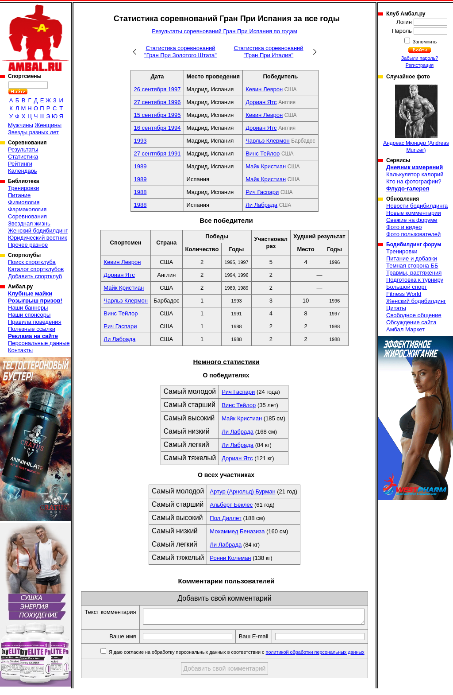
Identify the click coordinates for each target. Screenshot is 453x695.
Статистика (23, 156)
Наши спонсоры (29, 314)
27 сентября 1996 (157, 102)
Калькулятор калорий (415, 174)
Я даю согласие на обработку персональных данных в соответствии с (236, 661)
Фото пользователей (413, 234)
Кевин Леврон (264, 89)
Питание (19, 195)
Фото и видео (404, 227)
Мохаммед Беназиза (237, 531)
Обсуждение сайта (411, 322)
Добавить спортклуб (35, 276)
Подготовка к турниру (414, 279)
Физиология (23, 202)
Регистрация (420, 65)
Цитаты (396, 308)
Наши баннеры (28, 307)
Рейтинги (20, 163)
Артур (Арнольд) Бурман (242, 491)
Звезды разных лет (33, 132)
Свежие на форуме (412, 220)
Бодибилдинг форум (413, 244)
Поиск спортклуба (32, 262)
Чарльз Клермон (268, 140)
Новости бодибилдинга (417, 205)
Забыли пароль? (419, 58)
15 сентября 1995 (157, 115)
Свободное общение (413, 315)
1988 (140, 192)
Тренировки (23, 188)
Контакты (20, 350)
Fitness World (403, 294)
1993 (140, 140)
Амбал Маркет (405, 329)
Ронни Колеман (230, 558)
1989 (140, 166)
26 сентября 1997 (157, 89)
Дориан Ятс (261, 102)
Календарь (22, 170)
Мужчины (20, 125)
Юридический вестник (37, 237)
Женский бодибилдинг (38, 230)
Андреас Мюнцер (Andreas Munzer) (416, 119)
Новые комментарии (413, 213)
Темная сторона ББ (412, 265)
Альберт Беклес (231, 504)
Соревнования (27, 216)
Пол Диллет (225, 518)
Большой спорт (406, 286)
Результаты (23, 149)
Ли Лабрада (261, 205)
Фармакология (27, 209)
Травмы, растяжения (413, 272)
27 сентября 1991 (157, 153)
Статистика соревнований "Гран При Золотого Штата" (180, 51)
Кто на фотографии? (413, 181)
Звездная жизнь (29, 223)
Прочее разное (28, 244)
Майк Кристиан (266, 166)
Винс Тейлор (263, 153)
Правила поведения (34, 321)
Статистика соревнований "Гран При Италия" (268, 51)
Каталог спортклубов (36, 269)
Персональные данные (39, 343)
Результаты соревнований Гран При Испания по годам (224, 31)
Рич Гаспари (262, 192)
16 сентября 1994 (157, 127)
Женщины (48, 125)
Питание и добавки (411, 258)
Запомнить (424, 41)
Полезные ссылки (31, 329)
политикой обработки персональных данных (315, 661)
